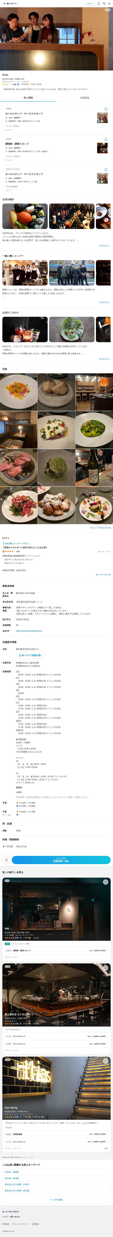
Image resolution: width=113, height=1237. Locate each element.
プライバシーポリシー (20, 1224)
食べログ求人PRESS (10, 1212)
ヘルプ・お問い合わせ (11, 1217)
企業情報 (35, 1224)
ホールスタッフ (19, 1036)
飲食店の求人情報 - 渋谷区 (17, 1184)
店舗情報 (84, 97)
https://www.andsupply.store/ (29, 631)
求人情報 (28, 97)
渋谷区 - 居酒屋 (12, 1172)
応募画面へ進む (61, 860)
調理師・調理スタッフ (17, 144)
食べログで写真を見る (99, 528)
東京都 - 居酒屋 (12, 1178)
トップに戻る (56, 1200)
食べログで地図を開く (32, 655)
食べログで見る (102, 575)
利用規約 (5, 1224)
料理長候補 (17, 1134)
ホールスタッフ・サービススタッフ (24, 113)
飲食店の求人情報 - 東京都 (17, 1190)
